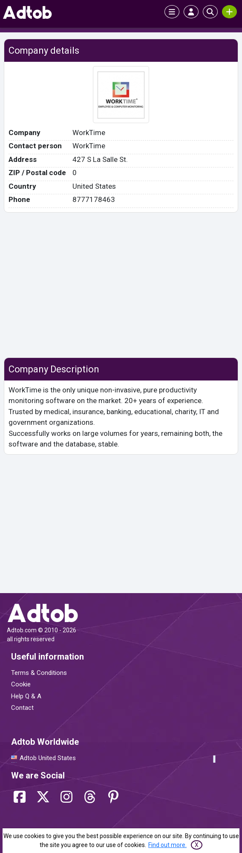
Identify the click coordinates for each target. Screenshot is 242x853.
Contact (22, 708)
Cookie (21, 684)
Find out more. (167, 844)
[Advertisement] (121, 285)
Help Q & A (26, 696)
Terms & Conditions (39, 673)
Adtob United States (48, 758)
